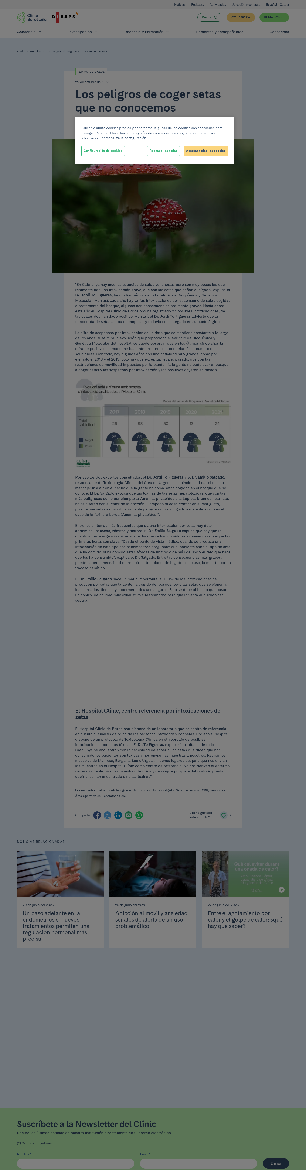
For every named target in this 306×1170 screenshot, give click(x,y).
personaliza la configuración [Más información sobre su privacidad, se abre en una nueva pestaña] (124, 138)
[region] (154, 140)
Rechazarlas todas (163, 150)
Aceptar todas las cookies (206, 150)
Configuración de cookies (103, 150)
